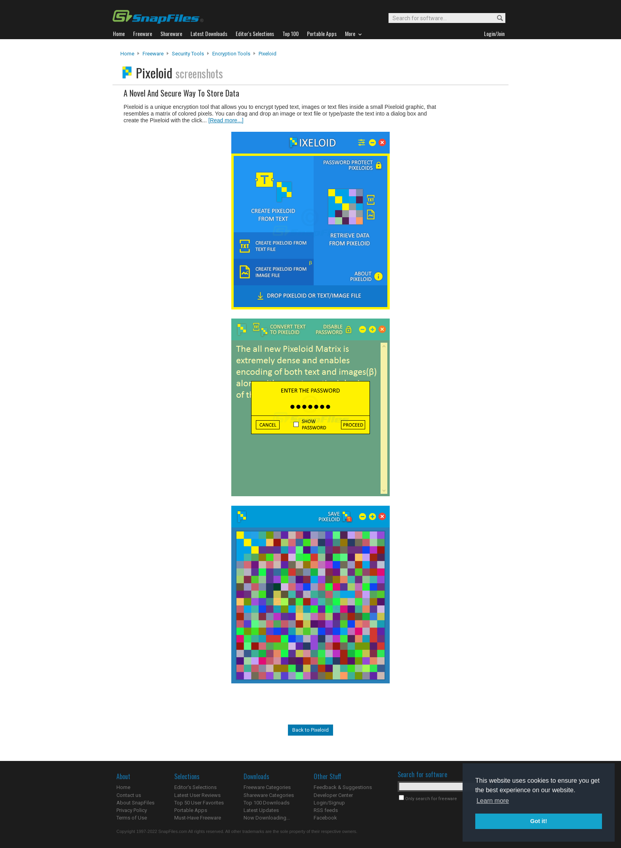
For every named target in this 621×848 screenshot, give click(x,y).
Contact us (128, 795)
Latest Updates (261, 810)
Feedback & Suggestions (343, 787)
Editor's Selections (195, 787)
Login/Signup (329, 803)
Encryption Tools (231, 54)
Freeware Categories (267, 787)
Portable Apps (190, 810)
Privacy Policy (131, 810)
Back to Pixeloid (310, 730)
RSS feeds (326, 810)
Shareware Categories (269, 795)
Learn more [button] (492, 800)
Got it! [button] (538, 821)
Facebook (325, 818)
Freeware (153, 54)
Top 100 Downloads (267, 803)
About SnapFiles (135, 803)
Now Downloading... (267, 818)
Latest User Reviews (197, 795)
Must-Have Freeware (197, 818)
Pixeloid (267, 54)
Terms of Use (131, 818)
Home (127, 54)
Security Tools (188, 54)
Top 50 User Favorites (199, 803)
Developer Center (333, 795)
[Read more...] (226, 120)
